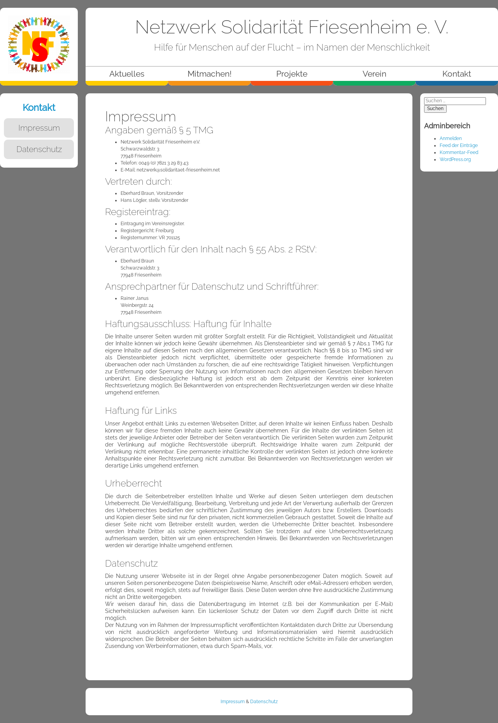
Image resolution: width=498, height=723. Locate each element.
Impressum (233, 701)
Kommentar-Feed (459, 152)
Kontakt (39, 107)
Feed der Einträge (459, 145)
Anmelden (451, 138)
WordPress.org (455, 159)
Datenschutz (264, 701)
